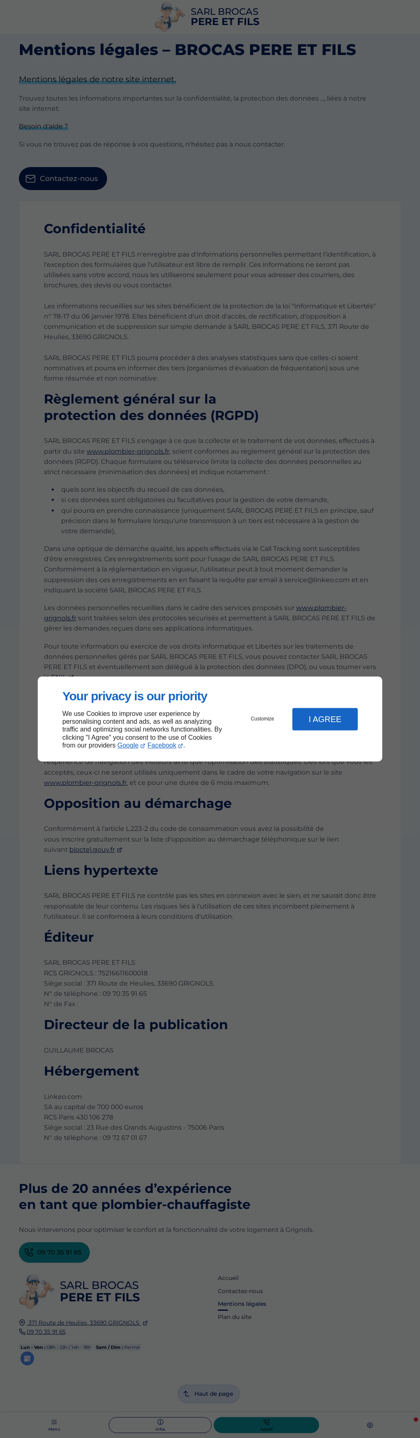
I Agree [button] (324, 719)
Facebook (162, 745)
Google (128, 745)
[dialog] (210, 719)
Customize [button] (262, 719)
